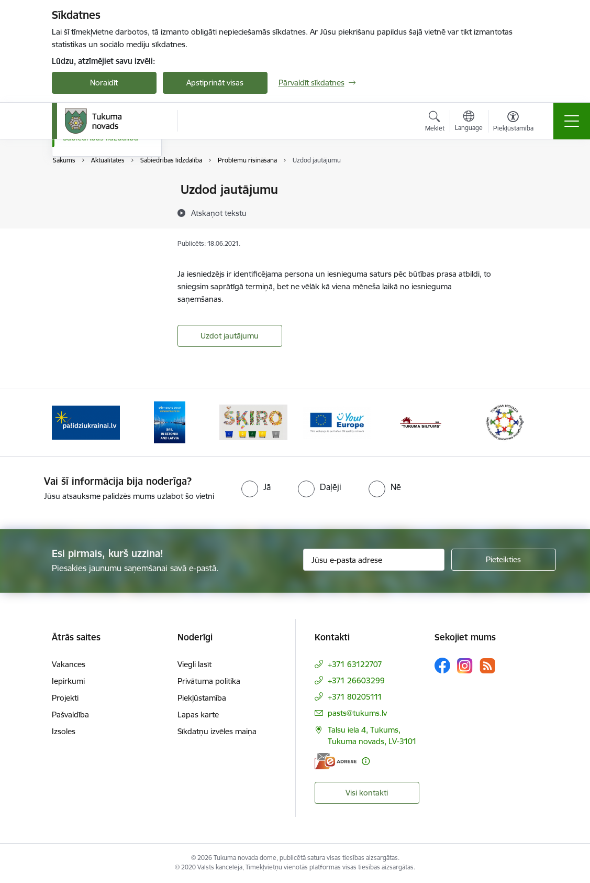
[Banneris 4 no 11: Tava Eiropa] (337, 422)
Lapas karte (198, 715)
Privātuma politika (208, 681)
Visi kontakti (367, 793)
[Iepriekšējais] (69, 422)
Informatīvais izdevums (103, 227)
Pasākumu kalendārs (100, 190)
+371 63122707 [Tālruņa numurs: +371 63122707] (355, 664)
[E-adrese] (336, 761)
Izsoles (63, 731)
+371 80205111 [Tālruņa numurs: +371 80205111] (355, 697)
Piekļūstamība (201, 698)
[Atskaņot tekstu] (219, 212)
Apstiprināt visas (214, 83)
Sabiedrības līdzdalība (100, 263)
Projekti (65, 698)
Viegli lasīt (194, 664)
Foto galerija (84, 245)
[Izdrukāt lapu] (524, 185)
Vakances (68, 664)
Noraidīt (104, 83)
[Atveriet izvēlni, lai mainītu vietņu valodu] (469, 122)
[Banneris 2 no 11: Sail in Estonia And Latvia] (169, 422)
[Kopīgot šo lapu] (524, 211)
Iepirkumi (68, 681)
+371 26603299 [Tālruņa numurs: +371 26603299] (356, 680)
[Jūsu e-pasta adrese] (373, 560)
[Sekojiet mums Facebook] (442, 665)
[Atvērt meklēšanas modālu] (435, 122)
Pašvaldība (70, 715)
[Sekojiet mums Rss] (487, 665)
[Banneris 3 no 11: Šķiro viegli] (253, 422)
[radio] (256, 487)
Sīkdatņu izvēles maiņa (217, 731)
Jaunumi (78, 208)
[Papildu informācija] (366, 761)
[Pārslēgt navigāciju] (571, 121)
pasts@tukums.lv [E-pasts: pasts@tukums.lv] (357, 713)
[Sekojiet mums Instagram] (465, 665)
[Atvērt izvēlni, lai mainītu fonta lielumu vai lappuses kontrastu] (513, 122)
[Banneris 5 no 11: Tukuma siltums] (421, 422)
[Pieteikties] (503, 560)
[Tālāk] (521, 422)
